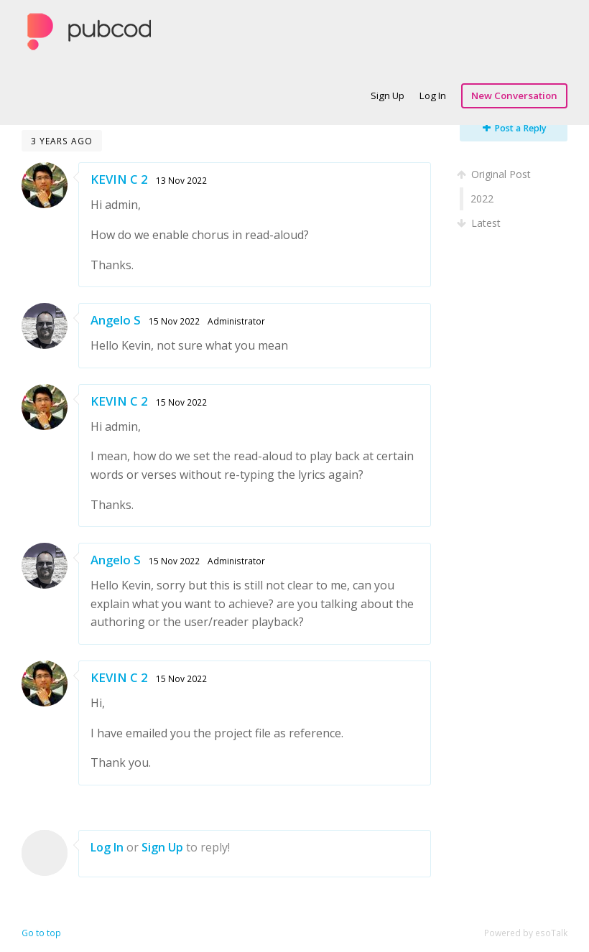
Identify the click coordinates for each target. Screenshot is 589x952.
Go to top (41, 933)
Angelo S (116, 320)
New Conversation (514, 95)
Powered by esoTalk (525, 933)
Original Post (495, 174)
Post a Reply (515, 128)
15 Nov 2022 (174, 321)
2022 (481, 198)
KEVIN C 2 (119, 179)
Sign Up (387, 95)
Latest (480, 223)
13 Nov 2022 (181, 180)
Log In (432, 95)
